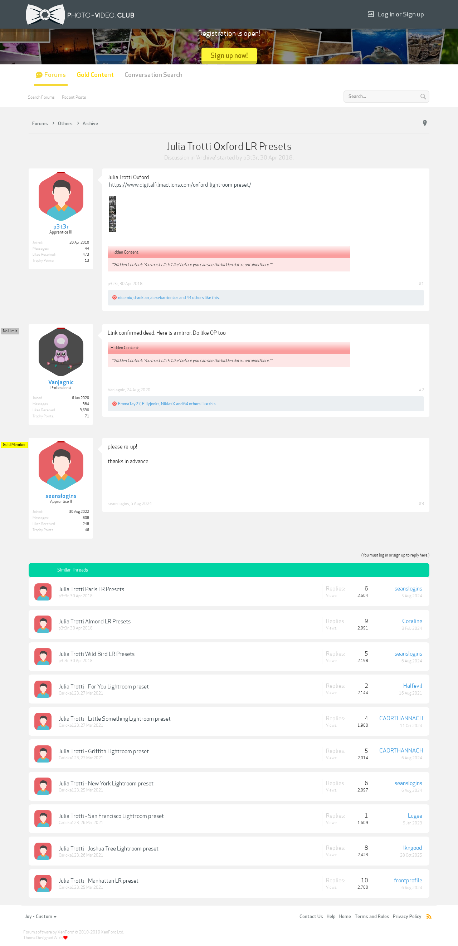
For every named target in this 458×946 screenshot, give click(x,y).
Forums (55, 75)
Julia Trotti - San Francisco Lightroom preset (111, 816)
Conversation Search (153, 75)
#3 (421, 503)
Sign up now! (229, 56)
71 (87, 416)
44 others (195, 297)
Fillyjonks (151, 403)
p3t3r (250, 157)
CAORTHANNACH (401, 718)
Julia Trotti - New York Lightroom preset (106, 783)
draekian (141, 297)
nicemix (125, 297)
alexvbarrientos (164, 297)
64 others (192, 403)
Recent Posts (74, 97)
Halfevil (412, 686)
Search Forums (41, 97)
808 (86, 518)
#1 (421, 283)
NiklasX (168, 403)
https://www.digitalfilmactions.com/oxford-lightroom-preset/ (180, 185)
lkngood (412, 848)
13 (87, 261)
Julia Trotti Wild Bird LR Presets (97, 654)
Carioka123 (69, 693)
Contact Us (311, 917)
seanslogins (118, 503)
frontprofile (408, 880)
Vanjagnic (116, 389)
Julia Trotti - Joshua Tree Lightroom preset (109, 848)
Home (345, 917)
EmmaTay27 (129, 403)
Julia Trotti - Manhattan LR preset (98, 880)
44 (87, 248)
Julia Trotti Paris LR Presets (91, 589)
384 (86, 404)
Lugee (415, 815)
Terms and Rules (372, 917)
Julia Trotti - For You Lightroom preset (104, 686)
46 (87, 530)
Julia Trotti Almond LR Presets (95, 621)
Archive (206, 157)
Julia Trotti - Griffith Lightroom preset (104, 751)
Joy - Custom (40, 917)
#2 (421, 389)
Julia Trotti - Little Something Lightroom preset (115, 718)
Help (331, 917)
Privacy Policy (407, 917)
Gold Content (95, 75)
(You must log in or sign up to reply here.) (395, 555)
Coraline (412, 621)
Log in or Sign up (396, 14)
